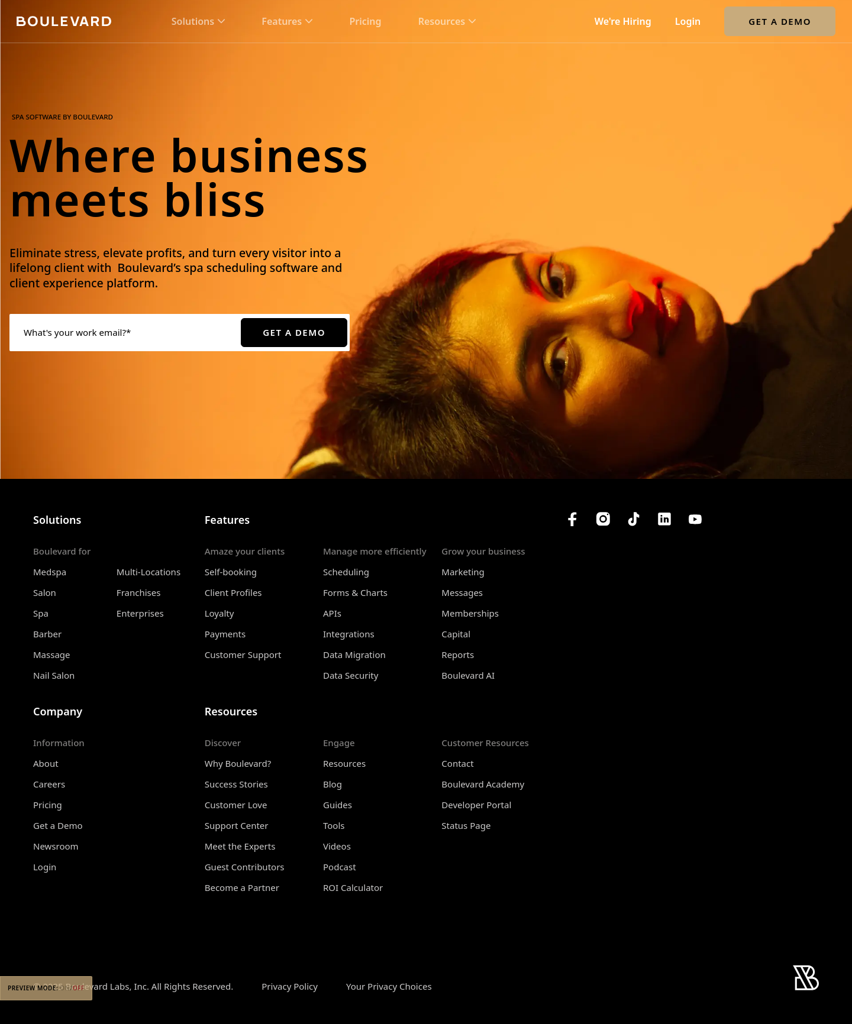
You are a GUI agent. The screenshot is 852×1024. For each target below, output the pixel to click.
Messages (462, 592)
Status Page (465, 825)
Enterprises (140, 613)
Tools (334, 825)
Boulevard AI (468, 675)
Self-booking (231, 572)
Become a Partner (242, 887)
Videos (337, 846)
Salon (44, 592)
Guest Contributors (245, 867)
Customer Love (236, 805)
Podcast (339, 867)
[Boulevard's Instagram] (603, 519)
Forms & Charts (355, 592)
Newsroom (56, 846)
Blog (332, 784)
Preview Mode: (46, 988)
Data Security (350, 675)
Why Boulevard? (238, 763)
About (46, 763)
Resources (344, 763)
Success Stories (236, 784)
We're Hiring (623, 22)
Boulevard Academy (482, 784)
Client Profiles (233, 592)
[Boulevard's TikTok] (634, 519)
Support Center (237, 825)
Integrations (349, 634)
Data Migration (354, 654)
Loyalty (219, 613)
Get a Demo (779, 21)
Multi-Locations (148, 572)
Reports (457, 654)
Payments (225, 634)
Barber (47, 634)
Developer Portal (476, 805)
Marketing (462, 572)
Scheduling (346, 572)
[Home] (64, 21)
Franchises (139, 592)
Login (688, 22)
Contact (457, 763)
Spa (41, 613)
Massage (51, 654)
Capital (455, 634)
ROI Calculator (353, 887)
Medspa (49, 572)
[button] (198, 22)
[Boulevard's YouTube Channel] (695, 519)
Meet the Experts (240, 846)
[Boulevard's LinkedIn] (664, 519)
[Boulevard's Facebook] (572, 519)
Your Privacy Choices (389, 986)
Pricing (365, 22)
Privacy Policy (290, 986)
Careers (49, 784)
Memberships (470, 613)
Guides (337, 805)
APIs (332, 613)
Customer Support (243, 654)
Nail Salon (54, 675)
